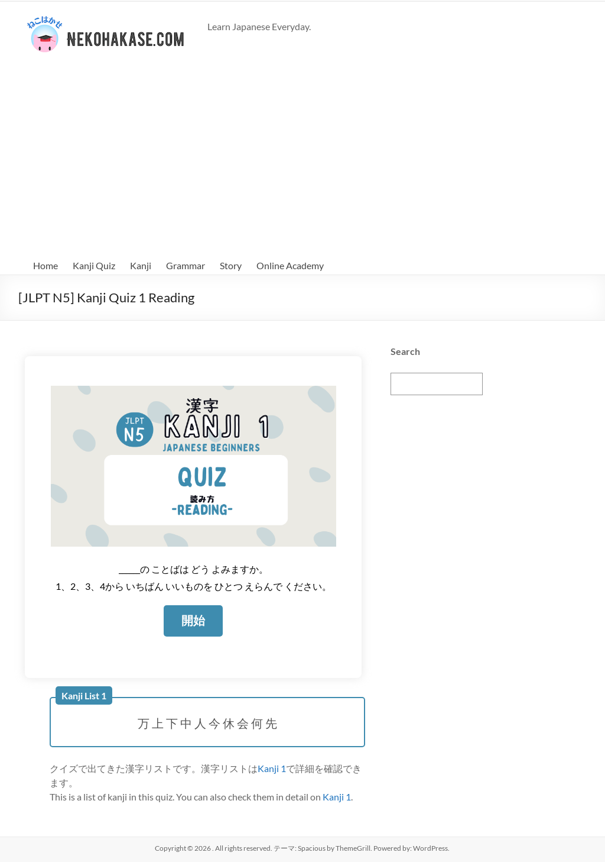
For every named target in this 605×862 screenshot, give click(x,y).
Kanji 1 (272, 767)
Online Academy (290, 265)
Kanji (140, 265)
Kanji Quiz (94, 265)
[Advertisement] (302, 156)
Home (45, 265)
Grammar (185, 265)
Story (231, 265)
